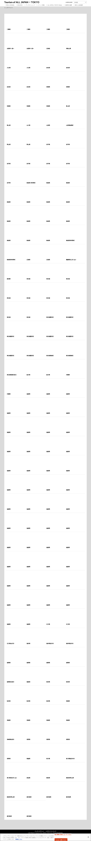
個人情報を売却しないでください (63, 834)
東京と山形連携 (79, 5)
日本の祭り (20, 5)
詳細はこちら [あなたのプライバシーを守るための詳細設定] (18, 839)
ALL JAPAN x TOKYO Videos (54, 5)
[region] (45, 837)
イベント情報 (41, 5)
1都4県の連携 (68, 5)
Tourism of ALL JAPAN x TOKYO (25, 2)
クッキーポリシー (39, 831)
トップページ (8, 7)
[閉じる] (88, 837)
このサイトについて (51, 831)
